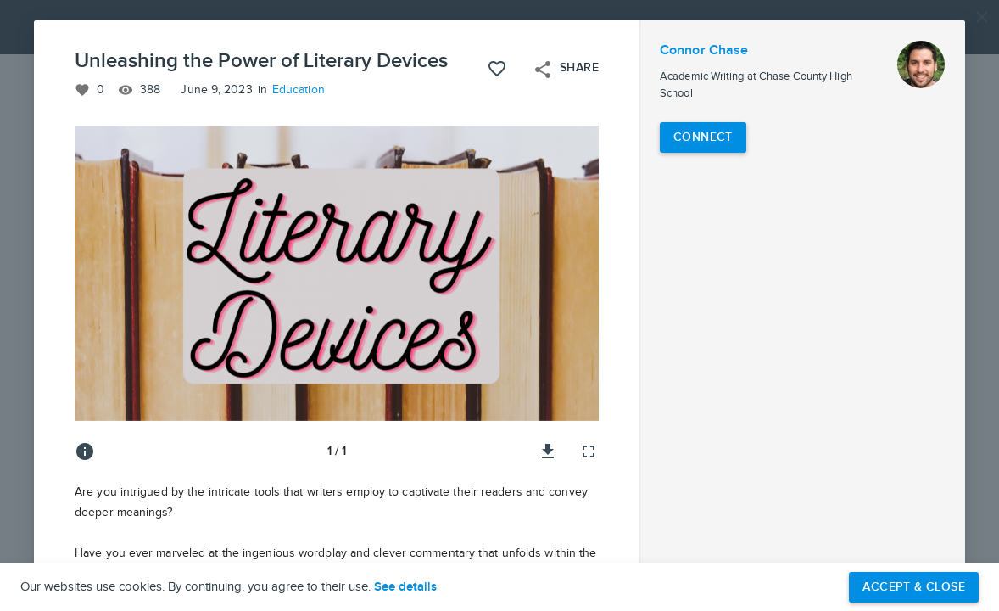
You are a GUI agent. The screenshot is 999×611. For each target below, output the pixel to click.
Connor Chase (704, 50)
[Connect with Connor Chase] (703, 137)
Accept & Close (913, 587)
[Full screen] (589, 451)
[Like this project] (497, 69)
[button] (499, 305)
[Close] (982, 17)
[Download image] (548, 451)
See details (405, 587)
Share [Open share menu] (566, 69)
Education (298, 90)
